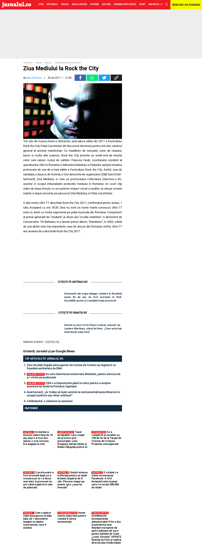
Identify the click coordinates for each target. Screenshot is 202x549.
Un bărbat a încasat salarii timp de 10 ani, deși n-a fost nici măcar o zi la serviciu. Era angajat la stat (38, 438)
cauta (166, 4)
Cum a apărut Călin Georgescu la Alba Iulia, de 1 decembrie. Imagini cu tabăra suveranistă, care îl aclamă (37, 520)
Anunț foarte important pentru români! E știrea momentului (71, 517)
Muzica (48, 63)
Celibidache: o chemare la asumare (50, 401)
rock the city (52, 341)
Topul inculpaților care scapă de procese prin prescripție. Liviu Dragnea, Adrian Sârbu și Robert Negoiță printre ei (72, 440)
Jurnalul (16, 5)
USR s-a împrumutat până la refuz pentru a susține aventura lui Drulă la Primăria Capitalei (69, 384)
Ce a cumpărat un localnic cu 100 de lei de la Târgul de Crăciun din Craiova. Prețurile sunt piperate (106, 438)
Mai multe (154, 4)
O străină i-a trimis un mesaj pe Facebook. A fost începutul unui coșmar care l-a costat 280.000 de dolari (105, 480)
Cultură (39, 63)
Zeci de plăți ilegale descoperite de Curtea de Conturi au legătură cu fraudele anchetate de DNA (71, 366)
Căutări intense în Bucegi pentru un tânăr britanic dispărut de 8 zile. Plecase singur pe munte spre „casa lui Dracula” (72, 480)
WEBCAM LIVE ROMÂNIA (186, 4)
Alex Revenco (34, 77)
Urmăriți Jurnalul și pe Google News (49, 351)
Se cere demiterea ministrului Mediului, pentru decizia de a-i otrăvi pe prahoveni (73, 375)
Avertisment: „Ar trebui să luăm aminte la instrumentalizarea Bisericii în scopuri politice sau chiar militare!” (73, 393)
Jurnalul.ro (28, 63)
